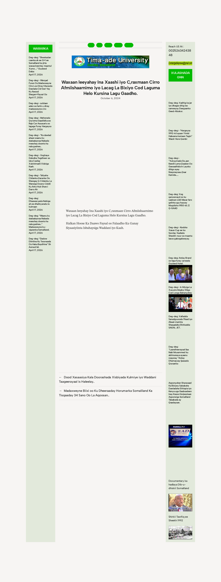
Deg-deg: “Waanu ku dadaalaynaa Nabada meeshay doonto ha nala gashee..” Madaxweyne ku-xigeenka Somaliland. (39, 222)
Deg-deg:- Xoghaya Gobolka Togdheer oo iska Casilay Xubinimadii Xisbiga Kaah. (39, 161)
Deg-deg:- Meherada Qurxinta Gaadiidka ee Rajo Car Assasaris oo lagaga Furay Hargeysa (40, 122)
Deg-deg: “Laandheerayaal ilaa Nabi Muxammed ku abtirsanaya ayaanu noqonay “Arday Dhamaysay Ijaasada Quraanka (179, 355)
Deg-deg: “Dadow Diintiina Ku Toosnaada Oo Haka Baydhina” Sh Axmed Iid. (40, 242)
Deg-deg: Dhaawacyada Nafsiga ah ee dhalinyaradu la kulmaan (39, 202)
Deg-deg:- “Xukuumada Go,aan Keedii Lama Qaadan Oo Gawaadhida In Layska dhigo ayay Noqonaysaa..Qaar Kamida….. (180, 166)
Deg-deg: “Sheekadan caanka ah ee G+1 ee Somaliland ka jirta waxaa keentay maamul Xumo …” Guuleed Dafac (40, 64)
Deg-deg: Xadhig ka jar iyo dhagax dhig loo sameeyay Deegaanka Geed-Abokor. (180, 107)
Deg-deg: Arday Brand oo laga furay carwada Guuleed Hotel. (180, 261)
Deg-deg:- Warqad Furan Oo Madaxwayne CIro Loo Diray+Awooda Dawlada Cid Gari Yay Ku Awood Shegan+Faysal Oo (40, 87)
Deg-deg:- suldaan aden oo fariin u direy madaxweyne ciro (39, 106)
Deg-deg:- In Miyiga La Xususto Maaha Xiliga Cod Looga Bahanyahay (180, 290)
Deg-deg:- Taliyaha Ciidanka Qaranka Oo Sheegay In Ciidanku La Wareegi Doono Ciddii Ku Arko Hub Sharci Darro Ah (40, 182)
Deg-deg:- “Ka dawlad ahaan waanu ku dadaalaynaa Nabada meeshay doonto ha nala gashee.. (40, 141)
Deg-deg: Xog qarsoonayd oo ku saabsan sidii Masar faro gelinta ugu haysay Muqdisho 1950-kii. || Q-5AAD (180, 201)
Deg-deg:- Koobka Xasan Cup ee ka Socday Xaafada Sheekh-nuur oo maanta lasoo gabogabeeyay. (180, 233)
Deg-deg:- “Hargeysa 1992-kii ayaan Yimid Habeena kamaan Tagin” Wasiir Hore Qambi (180, 134)
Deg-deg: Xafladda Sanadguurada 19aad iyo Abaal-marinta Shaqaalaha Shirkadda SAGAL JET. (180, 322)
